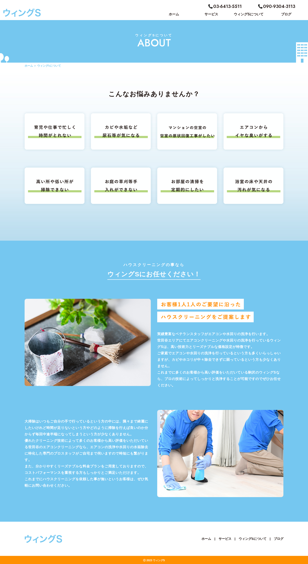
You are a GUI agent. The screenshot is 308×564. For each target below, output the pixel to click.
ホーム (29, 65)
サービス (225, 538)
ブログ (278, 538)
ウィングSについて (253, 538)
